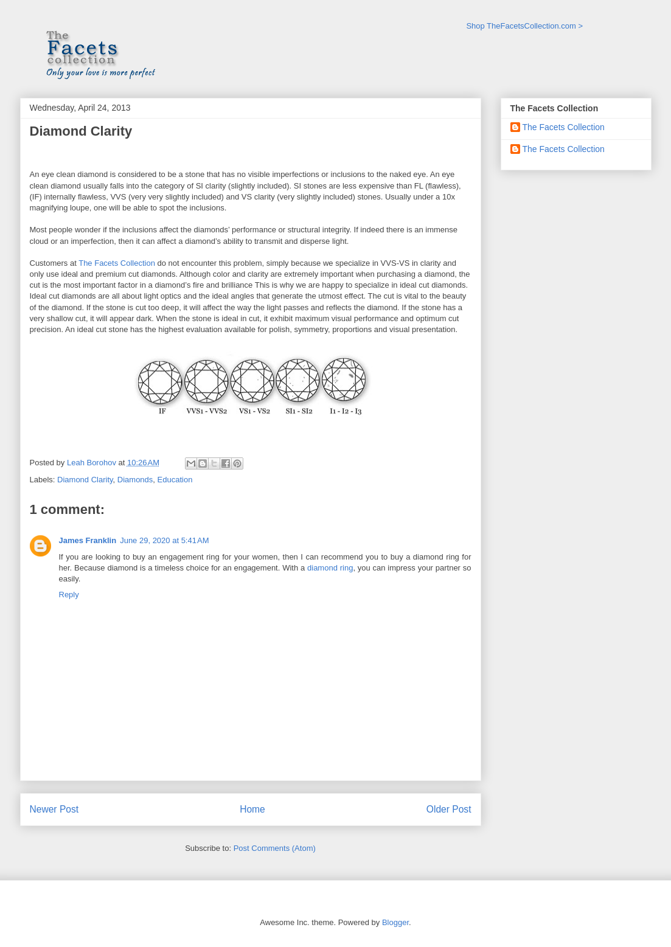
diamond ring (330, 567)
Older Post (448, 809)
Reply (69, 594)
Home (252, 809)
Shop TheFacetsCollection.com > (524, 25)
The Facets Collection (117, 263)
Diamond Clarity (85, 479)
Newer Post (54, 809)
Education (175, 479)
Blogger (395, 922)
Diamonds (135, 479)
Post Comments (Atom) (275, 848)
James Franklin (88, 540)
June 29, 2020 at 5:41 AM (164, 540)
